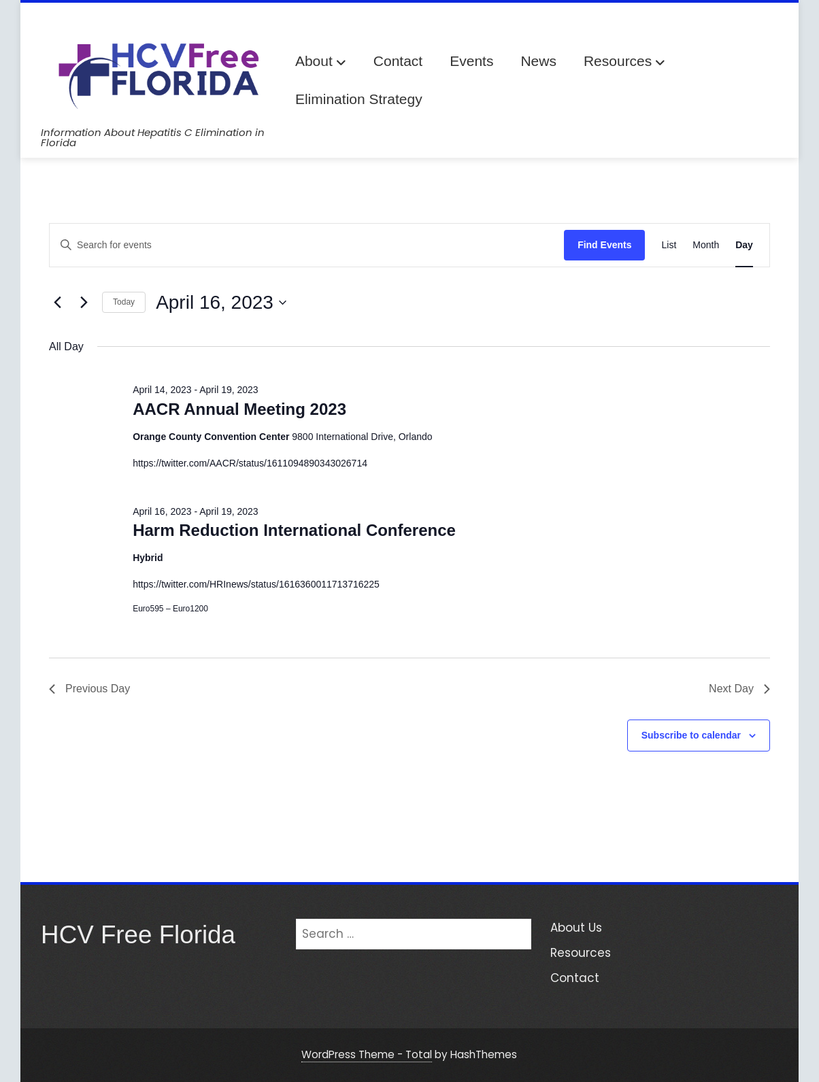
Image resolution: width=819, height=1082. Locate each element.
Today (124, 302)
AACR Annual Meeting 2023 (239, 409)
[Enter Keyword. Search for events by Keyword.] (307, 245)
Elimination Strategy (358, 99)
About (320, 62)
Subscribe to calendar (691, 735)
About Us (576, 927)
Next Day (739, 688)
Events (471, 61)
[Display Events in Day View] (744, 245)
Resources (624, 62)
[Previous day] (57, 302)
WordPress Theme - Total (366, 1054)
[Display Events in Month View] (705, 245)
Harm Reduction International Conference (294, 530)
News (538, 61)
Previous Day (89, 688)
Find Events (604, 244)
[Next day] (84, 302)
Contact (397, 61)
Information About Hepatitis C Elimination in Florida (153, 137)
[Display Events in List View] (668, 245)
